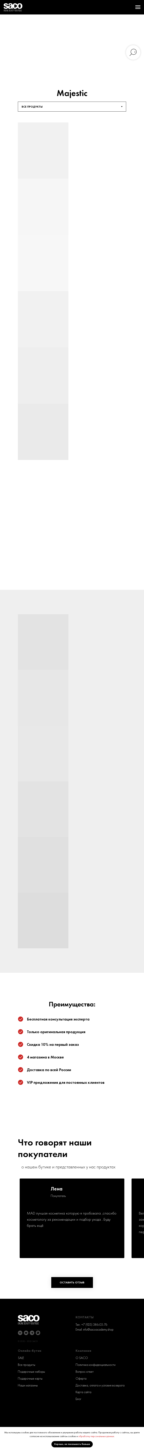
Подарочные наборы (31, 1371)
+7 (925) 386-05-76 (94, 1324)
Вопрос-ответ (85, 1371)
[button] (72, 1282)
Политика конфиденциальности (95, 1365)
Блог (78, 1399)
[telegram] (32, 1333)
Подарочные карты (30, 1378)
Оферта (81, 1378)
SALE (21, 1358)
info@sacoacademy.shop (98, 1329)
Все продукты (26, 1365)
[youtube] (26, 1333)
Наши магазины (28, 1385)
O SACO (82, 1358)
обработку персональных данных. (96, 1436)
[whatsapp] (38, 1333)
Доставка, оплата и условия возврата (100, 1385)
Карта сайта (83, 1392)
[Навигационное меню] (137, 7)
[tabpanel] (72, 308)
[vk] (20, 1333)
